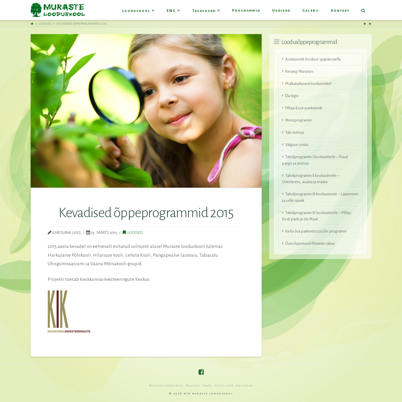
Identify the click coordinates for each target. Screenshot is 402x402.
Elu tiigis (292, 96)
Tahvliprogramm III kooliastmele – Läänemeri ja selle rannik (320, 197)
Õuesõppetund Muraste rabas (310, 243)
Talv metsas (294, 132)
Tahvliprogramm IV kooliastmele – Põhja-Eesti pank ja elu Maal (317, 216)
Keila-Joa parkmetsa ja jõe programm (316, 231)
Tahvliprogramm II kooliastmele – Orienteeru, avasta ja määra (310, 178)
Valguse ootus (297, 145)
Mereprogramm (298, 120)
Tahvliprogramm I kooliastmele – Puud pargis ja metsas (315, 160)
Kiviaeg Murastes (299, 71)
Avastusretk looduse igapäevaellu (313, 59)
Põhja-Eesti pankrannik (303, 108)
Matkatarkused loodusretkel (308, 83)
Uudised (45, 23)
